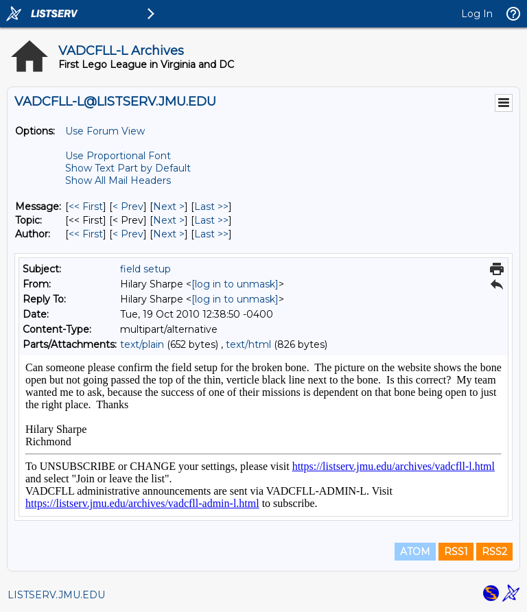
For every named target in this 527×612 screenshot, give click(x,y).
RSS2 (494, 551)
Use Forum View (105, 131)
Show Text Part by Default (128, 168)
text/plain (142, 344)
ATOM (415, 551)
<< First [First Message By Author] (86, 234)
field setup (145, 269)
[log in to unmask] (235, 284)
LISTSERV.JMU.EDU (56, 595)
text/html (248, 344)
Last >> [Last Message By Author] (211, 234)
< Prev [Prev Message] (128, 206)
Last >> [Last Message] (211, 206)
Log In (477, 14)
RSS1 (456, 551)
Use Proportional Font (118, 156)
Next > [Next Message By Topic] (169, 220)
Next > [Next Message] (169, 206)
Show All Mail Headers (118, 180)
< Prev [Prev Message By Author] (128, 234)
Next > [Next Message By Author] (169, 234)
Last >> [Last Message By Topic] (211, 220)
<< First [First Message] (86, 206)
